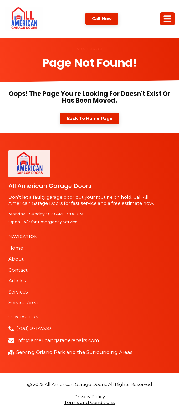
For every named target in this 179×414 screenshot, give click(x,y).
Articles (17, 281)
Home (15, 248)
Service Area (23, 303)
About (16, 259)
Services (18, 292)
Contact (18, 270)
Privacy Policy (89, 396)
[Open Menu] (167, 18)
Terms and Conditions (89, 402)
